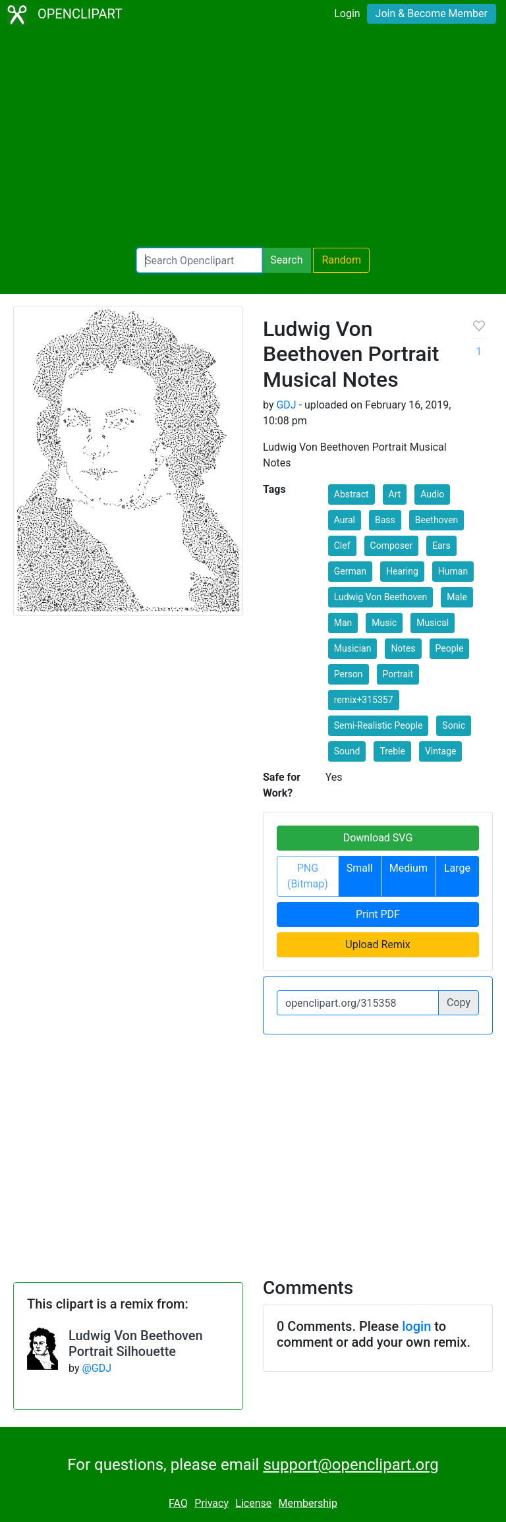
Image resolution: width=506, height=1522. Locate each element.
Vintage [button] (441, 751)
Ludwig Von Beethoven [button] (381, 597)
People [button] (450, 648)
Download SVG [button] (378, 837)
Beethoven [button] (437, 520)
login (416, 1326)
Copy (458, 1002)
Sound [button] (347, 751)
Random (341, 260)
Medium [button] (408, 868)
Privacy (211, 1503)
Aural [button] (344, 520)
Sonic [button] (453, 725)
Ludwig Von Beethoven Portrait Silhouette (136, 1343)
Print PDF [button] (378, 914)
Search (286, 260)
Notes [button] (403, 648)
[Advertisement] (253, 138)
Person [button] (348, 674)
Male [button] (457, 597)
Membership (308, 1503)
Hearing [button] (402, 571)
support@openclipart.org (350, 1464)
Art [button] (395, 494)
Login (347, 13)
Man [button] (343, 622)
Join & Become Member (432, 13)
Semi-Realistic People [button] (378, 725)
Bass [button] (385, 520)
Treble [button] (392, 751)
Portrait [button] (398, 674)
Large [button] (457, 868)
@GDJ (96, 1368)
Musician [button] (353, 648)
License (253, 1503)
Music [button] (384, 622)
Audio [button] (432, 494)
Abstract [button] (351, 494)
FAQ (178, 1503)
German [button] (350, 571)
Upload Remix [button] (377, 944)
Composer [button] (391, 545)
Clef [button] (342, 545)
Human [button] (453, 571)
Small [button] (360, 868)
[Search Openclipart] (199, 260)
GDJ (286, 405)
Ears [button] (441, 545)
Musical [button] (432, 622)
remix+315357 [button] (363, 699)
